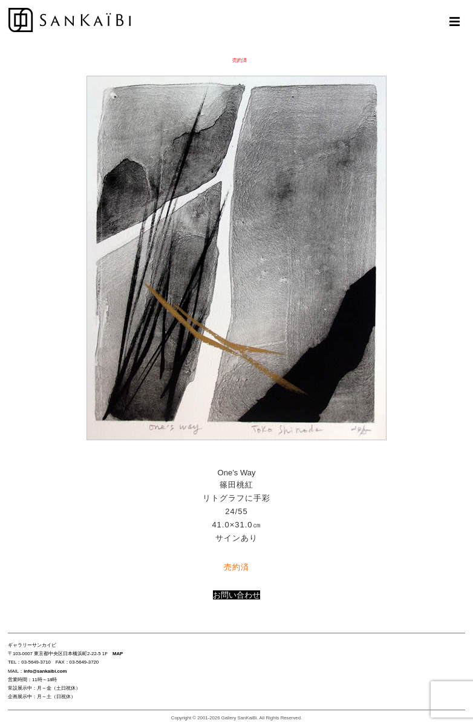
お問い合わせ (236, 594)
